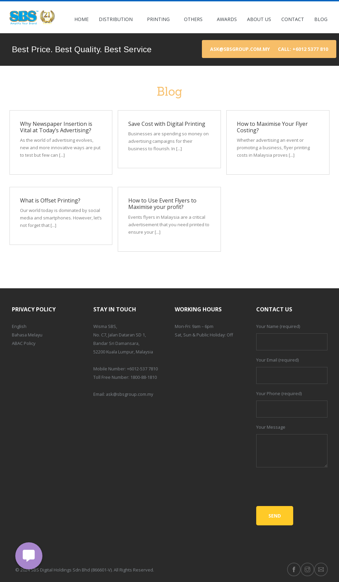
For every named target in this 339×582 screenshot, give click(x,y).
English (19, 326)
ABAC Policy (23, 343)
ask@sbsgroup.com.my (240, 49)
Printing (160, 19)
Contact (292, 19)
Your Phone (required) (279, 393)
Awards (227, 19)
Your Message (270, 427)
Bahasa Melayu (27, 335)
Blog (320, 19)
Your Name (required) (278, 326)
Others (195, 19)
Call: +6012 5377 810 (303, 49)
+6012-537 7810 (142, 369)
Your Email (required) (277, 360)
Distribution (118, 19)
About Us (259, 19)
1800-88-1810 (143, 377)
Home (81, 19)
